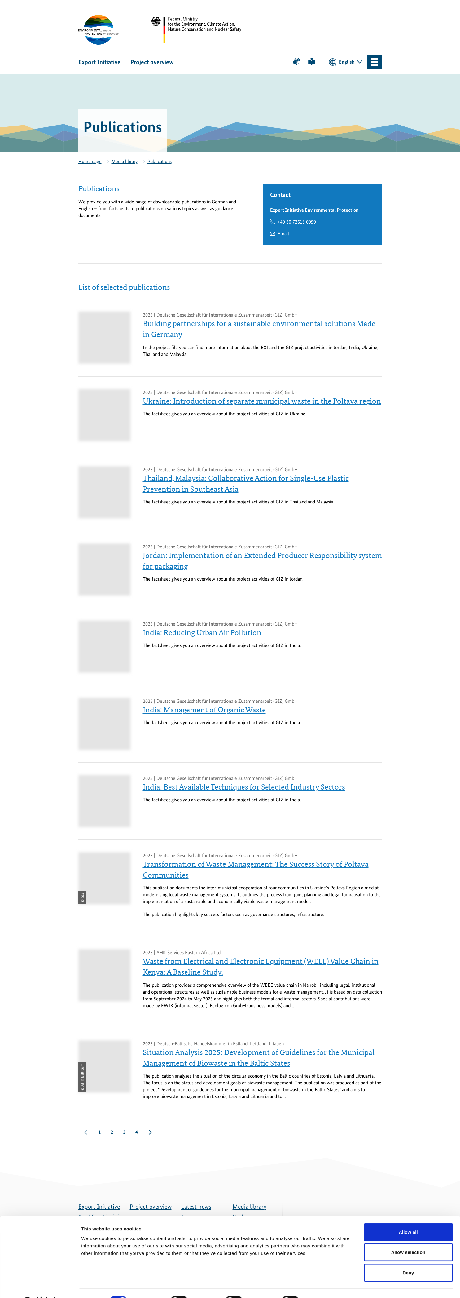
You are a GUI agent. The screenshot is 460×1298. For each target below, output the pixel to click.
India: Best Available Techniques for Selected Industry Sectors (244, 787)
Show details (325, 1285)
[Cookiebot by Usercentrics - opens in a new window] (40, 1286)
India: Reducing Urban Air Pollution (202, 632)
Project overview (152, 62)
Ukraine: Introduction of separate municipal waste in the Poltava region (262, 401)
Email (283, 234)
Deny (408, 1257)
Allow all (408, 1216)
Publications (159, 161)
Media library (125, 161)
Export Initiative (99, 62)
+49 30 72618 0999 (297, 222)
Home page (90, 161)
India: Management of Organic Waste (204, 710)
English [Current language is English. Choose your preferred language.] (347, 62)
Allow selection (408, 1237)
